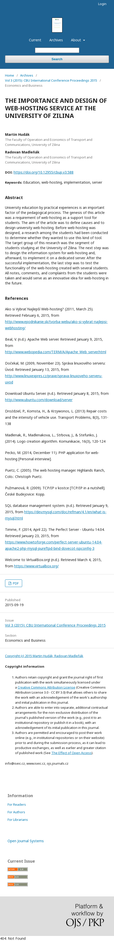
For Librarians (18, 819)
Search (57, 59)
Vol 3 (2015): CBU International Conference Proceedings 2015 (51, 80)
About (76, 40)
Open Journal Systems (26, 840)
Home (9, 75)
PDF (15, 583)
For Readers (17, 804)
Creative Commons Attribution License (46, 687)
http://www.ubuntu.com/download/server (38, 399)
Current (35, 40)
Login (102, 4)
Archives (56, 40)
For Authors (16, 812)
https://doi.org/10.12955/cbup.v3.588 (43, 172)
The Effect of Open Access (71, 753)
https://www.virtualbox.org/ (36, 566)
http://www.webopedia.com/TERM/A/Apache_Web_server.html (55, 351)
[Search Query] (57, 50)
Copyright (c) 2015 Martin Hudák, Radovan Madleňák (44, 656)
